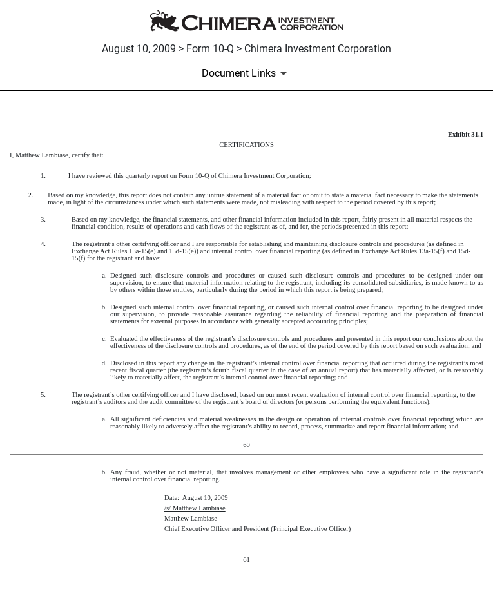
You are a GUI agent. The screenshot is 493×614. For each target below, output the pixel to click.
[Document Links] (246, 73)
